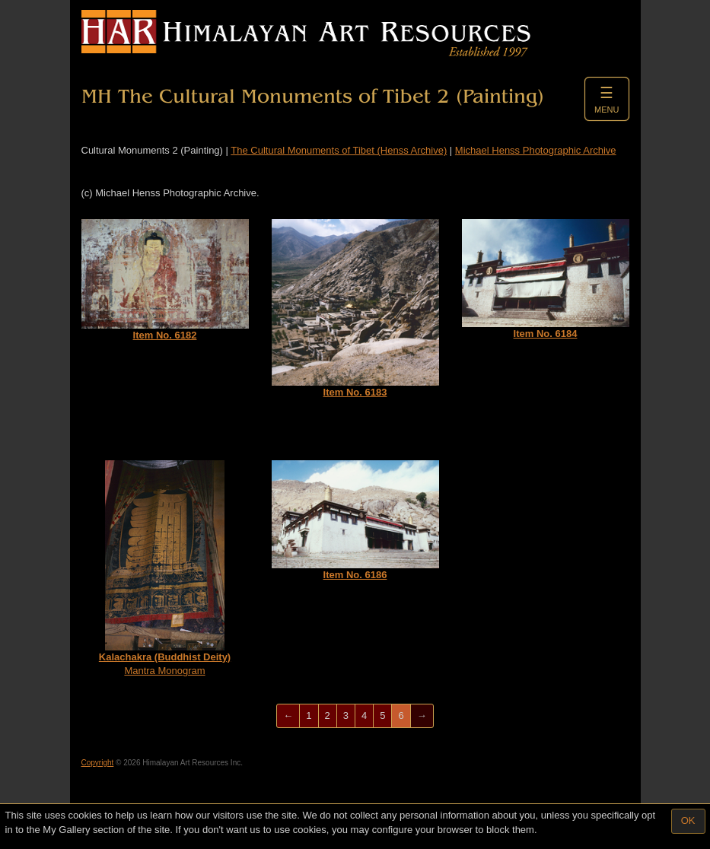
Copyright (97, 762)
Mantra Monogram (165, 568)
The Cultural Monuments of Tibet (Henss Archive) (339, 150)
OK (688, 820)
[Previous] (288, 716)
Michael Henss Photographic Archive (535, 150)
